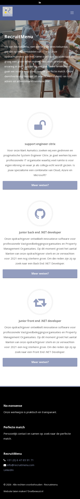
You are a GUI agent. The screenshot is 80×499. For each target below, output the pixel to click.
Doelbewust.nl (35, 491)
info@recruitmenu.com (20, 465)
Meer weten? (40, 185)
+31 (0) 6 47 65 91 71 (20, 460)
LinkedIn (9, 470)
